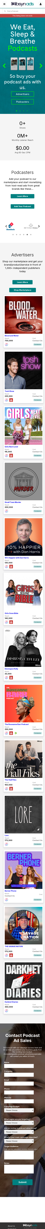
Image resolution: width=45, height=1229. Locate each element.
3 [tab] (23, 111)
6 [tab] (30, 234)
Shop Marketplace (22, 290)
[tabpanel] (22, 65)
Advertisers (22, 94)
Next (40, 66)
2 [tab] (20, 111)
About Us (11, 1226)
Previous (5, 66)
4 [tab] (27, 111)
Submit (22, 1182)
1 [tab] (16, 111)
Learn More (22, 196)
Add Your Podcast (22, 206)
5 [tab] (27, 234)
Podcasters (22, 101)
